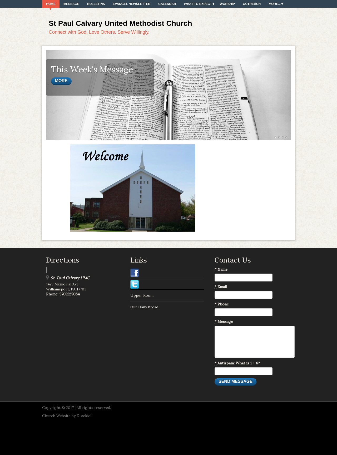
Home (51, 4)
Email (221, 286)
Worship (227, 4)
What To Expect (198, 4)
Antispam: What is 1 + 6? (237, 363)
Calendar (167, 4)
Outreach (252, 4)
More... (275, 4)
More (61, 80)
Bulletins (96, 4)
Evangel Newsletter (131, 4)
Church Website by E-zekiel (66, 415)
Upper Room (141, 295)
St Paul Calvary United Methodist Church (120, 23)
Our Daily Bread (144, 307)
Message (71, 4)
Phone (222, 304)
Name (221, 269)
